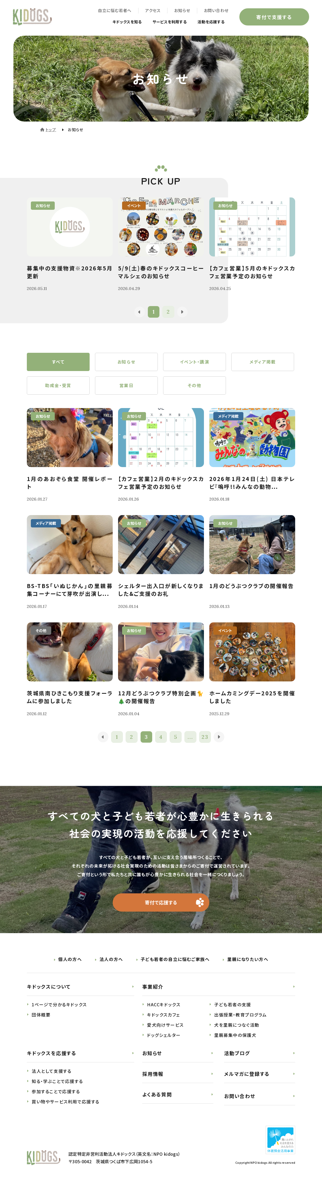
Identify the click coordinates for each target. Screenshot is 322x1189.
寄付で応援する (161, 904)
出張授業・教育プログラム (240, 1017)
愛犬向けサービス (165, 1027)
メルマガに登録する (247, 1075)
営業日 (126, 386)
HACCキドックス (163, 1006)
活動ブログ (237, 1055)
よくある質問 (157, 1096)
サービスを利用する (163, 22)
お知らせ (182, 11)
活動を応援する (208, 22)
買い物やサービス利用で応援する (66, 1103)
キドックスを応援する (51, 1055)
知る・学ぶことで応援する (57, 1083)
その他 (195, 386)
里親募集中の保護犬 (235, 1037)
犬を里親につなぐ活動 (236, 1027)
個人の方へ (70, 961)
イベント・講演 (194, 362)
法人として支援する (51, 1073)
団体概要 (41, 1017)
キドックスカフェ (163, 1017)
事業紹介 (152, 988)
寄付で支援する (274, 17)
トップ (51, 129)
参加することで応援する (56, 1093)
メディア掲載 (263, 362)
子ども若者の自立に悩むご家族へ (175, 961)
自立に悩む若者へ (114, 11)
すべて (58, 362)
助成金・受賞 (58, 386)
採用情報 (152, 1075)
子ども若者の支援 (232, 1006)
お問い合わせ (215, 11)
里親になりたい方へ (247, 961)
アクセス (152, 11)
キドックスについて (49, 988)
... (190, 738)
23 (205, 738)
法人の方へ (111, 961)
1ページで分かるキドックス (59, 1006)
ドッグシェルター (164, 1037)
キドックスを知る (116, 22)
